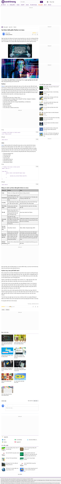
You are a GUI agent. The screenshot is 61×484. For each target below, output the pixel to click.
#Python (7, 308)
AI (7, 4)
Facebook (28, 478)
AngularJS (18, 441)
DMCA (32, 478)
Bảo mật (10, 478)
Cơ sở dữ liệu (18, 439)
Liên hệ (21, 478)
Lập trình (10, 27)
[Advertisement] (31, 16)
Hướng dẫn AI (12, 4)
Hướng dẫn (14, 478)
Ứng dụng (18, 478)
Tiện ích (49, 4)
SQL (4, 439)
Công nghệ (40, 4)
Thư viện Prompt (33, 4)
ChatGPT (22, 4)
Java (2, 145)
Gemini (27, 4)
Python (15, 27)
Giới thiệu (2, 478)
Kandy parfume (9, 34)
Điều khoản (6, 478)
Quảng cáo (25, 478)
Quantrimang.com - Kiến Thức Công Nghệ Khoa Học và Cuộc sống (8, 2)
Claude (18, 4)
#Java (3, 308)
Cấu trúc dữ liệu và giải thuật (33, 439)
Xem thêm (20, 473)
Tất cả (4, 4)
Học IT (45, 4)
